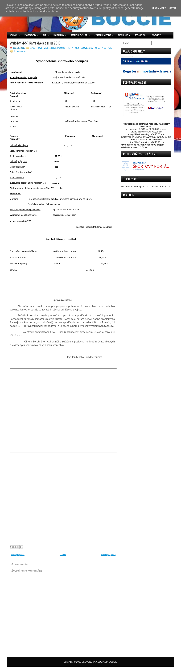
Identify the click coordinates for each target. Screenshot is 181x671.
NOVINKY (16, 34)
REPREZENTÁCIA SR (81, 34)
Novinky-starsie (58, 48)
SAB (47, 34)
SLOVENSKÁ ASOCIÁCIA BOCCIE (99, 662)
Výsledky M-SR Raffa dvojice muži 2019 (35, 43)
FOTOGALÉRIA (140, 35)
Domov (63, 554)
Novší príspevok (17, 554)
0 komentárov (20, 51)
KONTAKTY (156, 35)
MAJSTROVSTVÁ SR (40, 48)
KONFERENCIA (32, 34)
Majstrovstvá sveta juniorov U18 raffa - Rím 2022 (145, 186)
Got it (172, 8)
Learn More (159, 8)
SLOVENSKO (125, 34)
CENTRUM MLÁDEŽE (104, 34)
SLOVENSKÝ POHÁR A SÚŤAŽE (96, 48)
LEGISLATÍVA (61, 34)
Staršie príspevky (108, 554)
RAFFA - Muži (73, 48)
